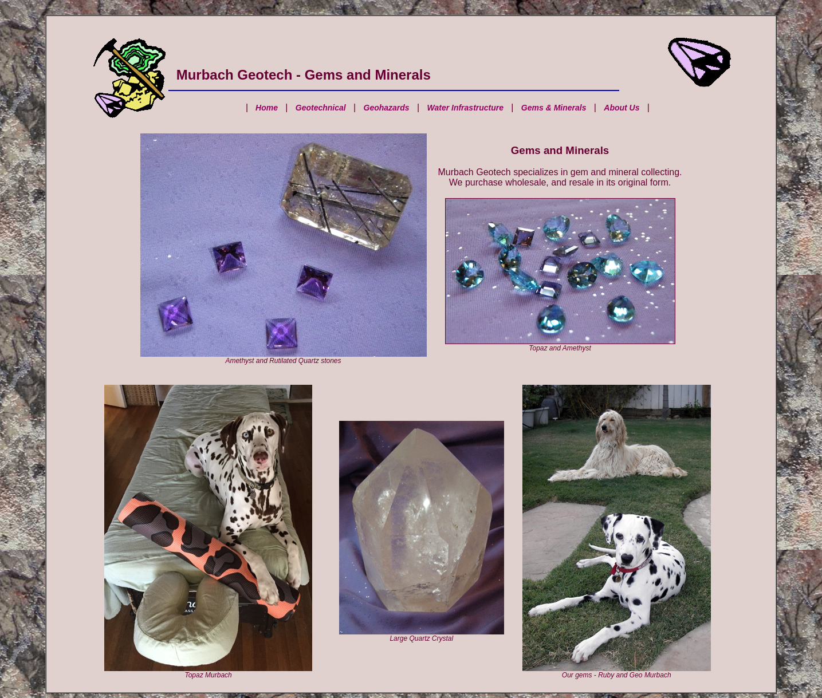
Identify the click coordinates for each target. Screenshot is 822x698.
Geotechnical (321, 107)
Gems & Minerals (554, 107)
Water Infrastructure (465, 107)
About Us (621, 107)
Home (265, 107)
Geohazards (387, 107)
